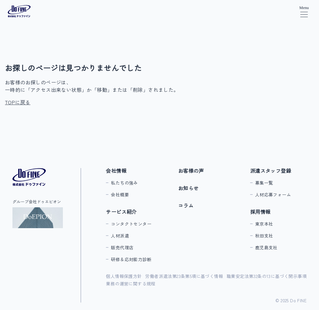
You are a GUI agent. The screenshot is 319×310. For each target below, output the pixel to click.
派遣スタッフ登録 (270, 170)
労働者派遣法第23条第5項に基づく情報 (184, 276)
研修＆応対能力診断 (131, 259)
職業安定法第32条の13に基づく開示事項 (266, 276)
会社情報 (116, 170)
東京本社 (264, 224)
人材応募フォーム (273, 194)
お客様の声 (191, 170)
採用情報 (260, 211)
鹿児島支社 (266, 247)
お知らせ (188, 188)
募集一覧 (264, 183)
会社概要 (120, 194)
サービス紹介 (121, 211)
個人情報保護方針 (124, 276)
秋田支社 (264, 235)
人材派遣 (120, 235)
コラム (185, 205)
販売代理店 (122, 247)
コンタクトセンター (131, 224)
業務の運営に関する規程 (130, 283)
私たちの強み (124, 183)
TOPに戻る (17, 102)
